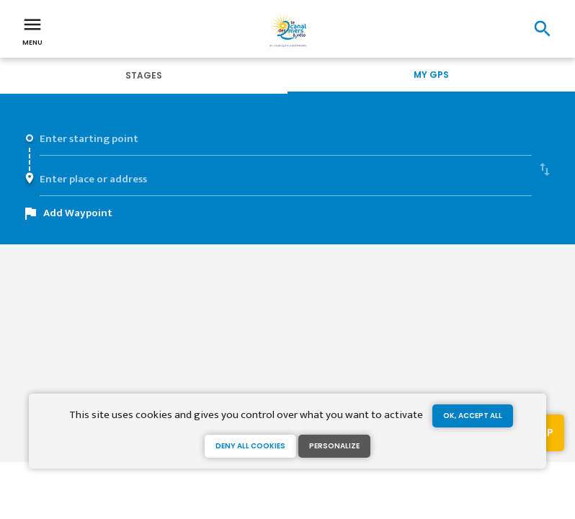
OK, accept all (472, 415)
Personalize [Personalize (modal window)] (334, 445)
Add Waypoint (77, 213)
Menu (32, 30)
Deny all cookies (250, 445)
